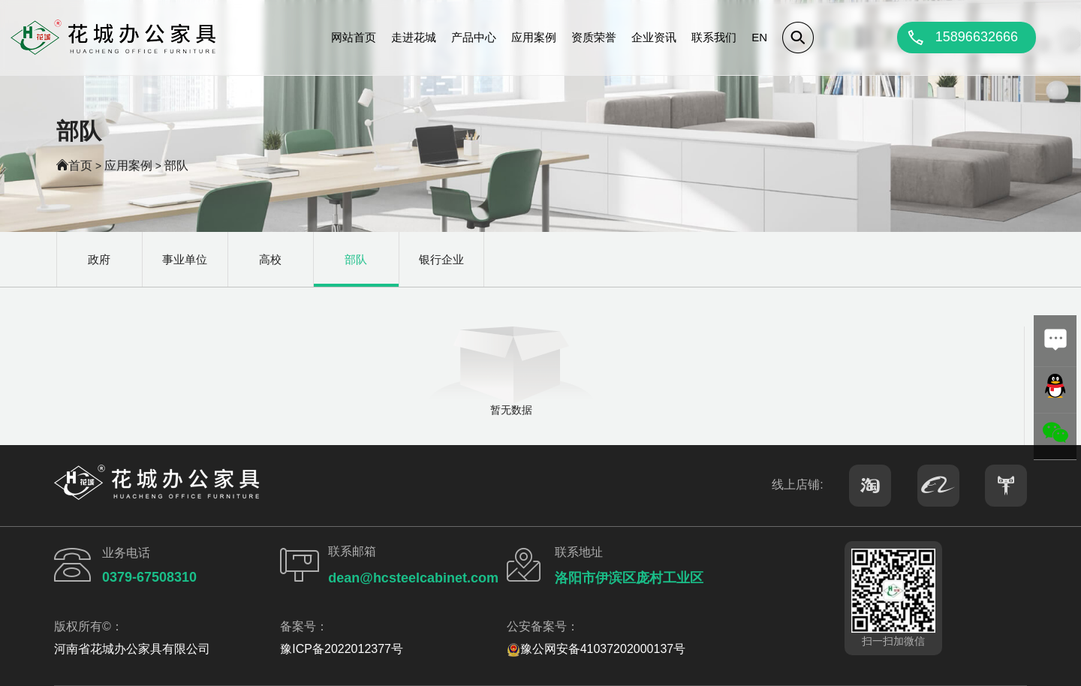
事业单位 (184, 259)
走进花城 (413, 37)
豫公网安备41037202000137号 (596, 648)
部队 (176, 165)
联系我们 (713, 37)
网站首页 (353, 37)
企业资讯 (653, 37)
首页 (80, 165)
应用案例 (533, 37)
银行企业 (441, 259)
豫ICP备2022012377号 (341, 648)
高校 (270, 259)
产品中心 (473, 37)
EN (759, 37)
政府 (99, 259)
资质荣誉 (593, 37)
